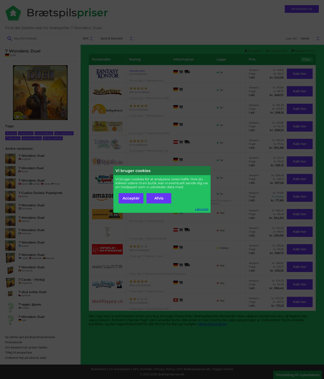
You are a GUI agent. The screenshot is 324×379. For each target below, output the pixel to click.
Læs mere (201, 209)
